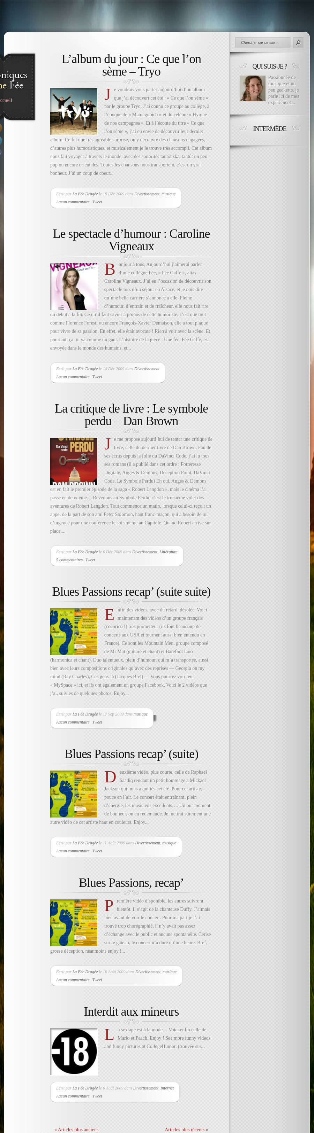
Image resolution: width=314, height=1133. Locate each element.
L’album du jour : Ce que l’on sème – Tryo (131, 65)
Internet (167, 1088)
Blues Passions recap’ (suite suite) (131, 592)
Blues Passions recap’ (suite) (131, 754)
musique (168, 194)
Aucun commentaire (73, 202)
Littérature (168, 551)
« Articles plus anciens (76, 1129)
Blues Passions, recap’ (131, 883)
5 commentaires (69, 559)
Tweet (97, 202)
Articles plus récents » (186, 1129)
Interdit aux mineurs (131, 1011)
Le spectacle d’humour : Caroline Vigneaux (131, 240)
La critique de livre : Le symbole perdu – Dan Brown (131, 414)
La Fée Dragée (85, 194)
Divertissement (146, 194)
